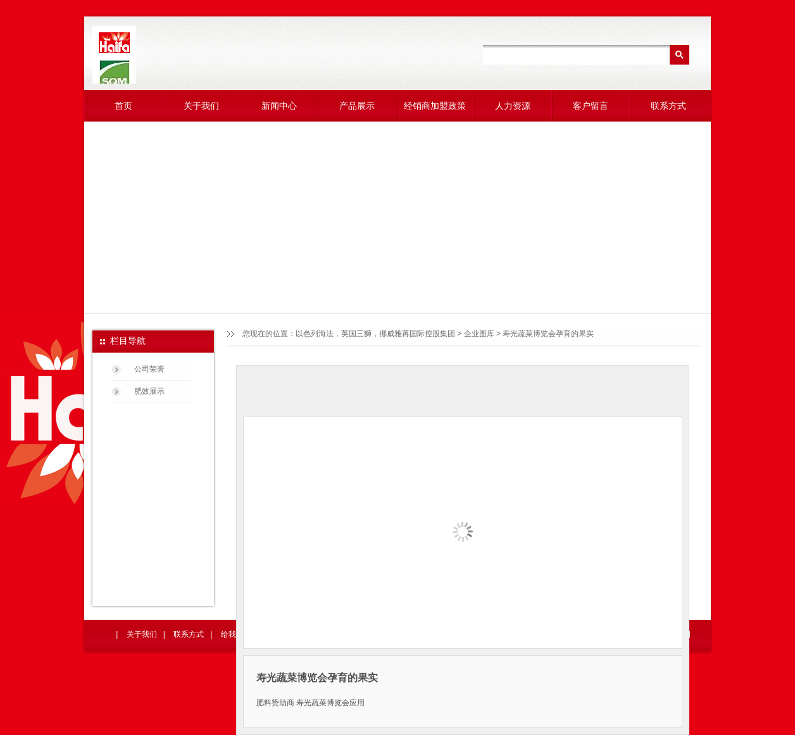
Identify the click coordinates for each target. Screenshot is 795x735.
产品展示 (357, 106)
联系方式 (668, 106)
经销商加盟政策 (435, 106)
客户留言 (590, 106)
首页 (123, 106)
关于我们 (201, 106)
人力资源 (512, 106)
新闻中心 (279, 106)
